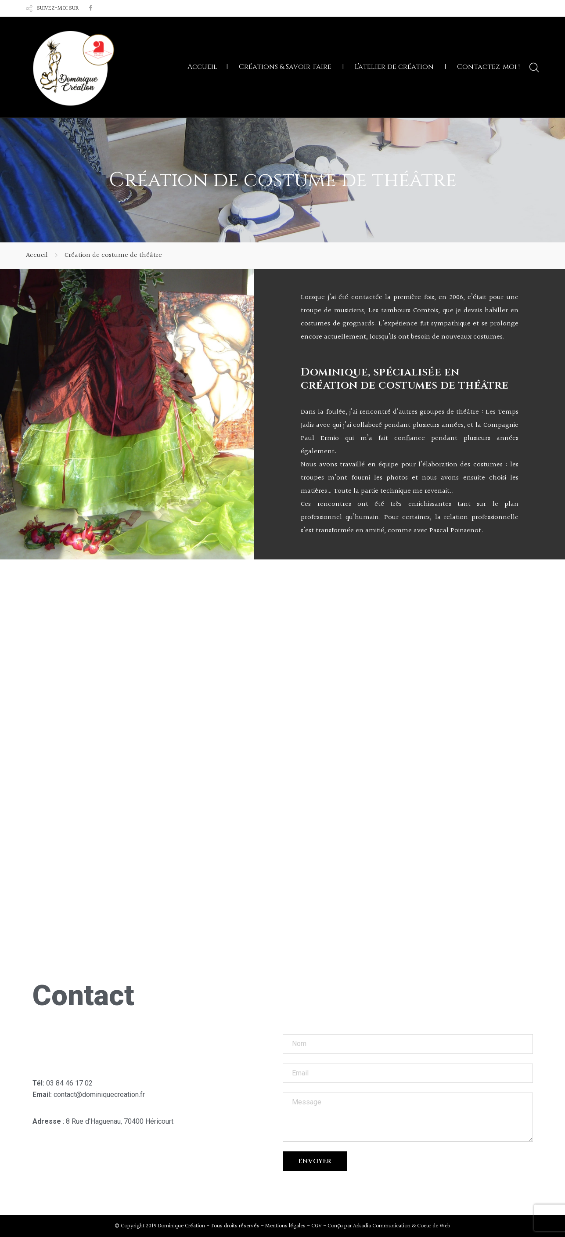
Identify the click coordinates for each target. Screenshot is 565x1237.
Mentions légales (285, 1225)
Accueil (202, 67)
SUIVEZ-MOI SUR (58, 8)
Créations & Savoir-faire (285, 67)
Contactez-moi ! (488, 67)
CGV (316, 1225)
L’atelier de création (394, 67)
